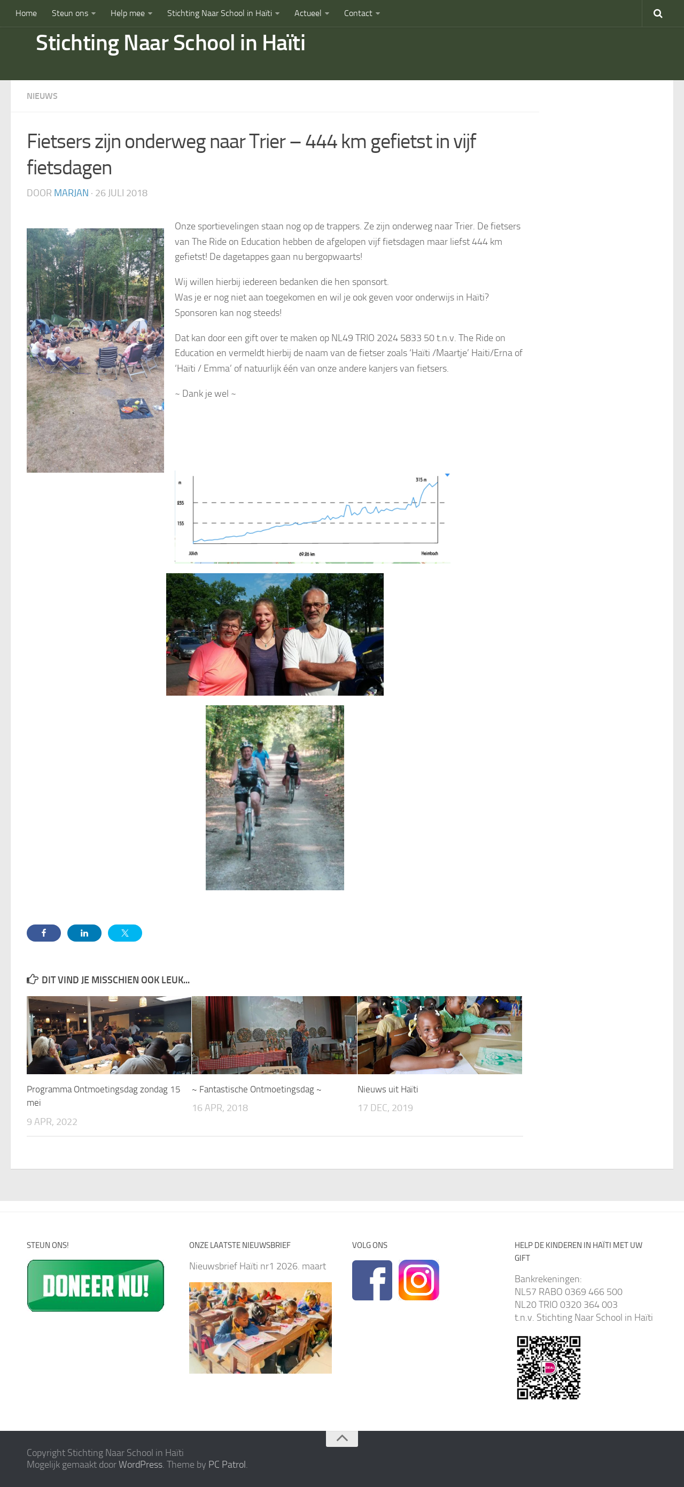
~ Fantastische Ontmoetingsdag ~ (257, 1089)
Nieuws (42, 96)
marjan (71, 193)
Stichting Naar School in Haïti (219, 13)
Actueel (308, 13)
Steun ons (70, 13)
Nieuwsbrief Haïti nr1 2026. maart (257, 1266)
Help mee (128, 13)
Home (26, 13)
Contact (358, 13)
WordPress (140, 1464)
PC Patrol (227, 1464)
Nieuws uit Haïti (387, 1089)
